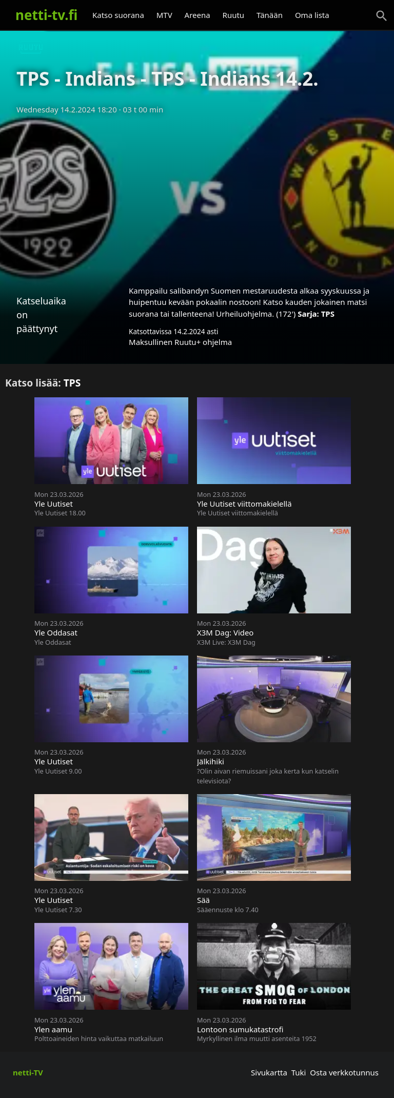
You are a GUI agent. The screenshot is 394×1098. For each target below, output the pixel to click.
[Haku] (381, 16)
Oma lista (312, 15)
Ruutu (234, 15)
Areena (197, 15)
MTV (164, 15)
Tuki (298, 1072)
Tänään (270, 15)
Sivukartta (269, 1072)
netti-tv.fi (46, 15)
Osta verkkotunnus (344, 1072)
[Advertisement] (197, 196)
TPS (327, 314)
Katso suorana (118, 15)
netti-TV (28, 1072)
